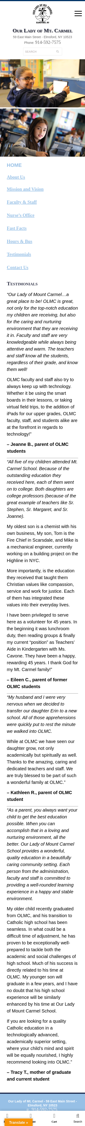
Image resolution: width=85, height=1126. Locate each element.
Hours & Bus (19, 241)
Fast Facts (17, 228)
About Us (16, 177)
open (78, 13)
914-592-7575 (48, 42)
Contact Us (17, 267)
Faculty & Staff (22, 202)
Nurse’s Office (20, 215)
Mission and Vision (25, 189)
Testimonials (19, 254)
